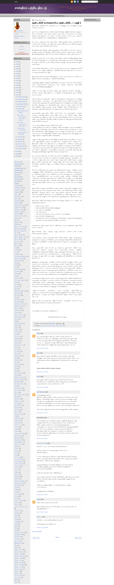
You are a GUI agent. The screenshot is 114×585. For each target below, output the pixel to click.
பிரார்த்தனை (18, 437)
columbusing (18, 170)
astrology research (19, 168)
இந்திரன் (17, 224)
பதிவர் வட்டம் (18, 424)
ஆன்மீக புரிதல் (19, 211)
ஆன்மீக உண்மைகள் (20, 205)
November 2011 (21, 99)
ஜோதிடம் (17, 571)
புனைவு (17, 450)
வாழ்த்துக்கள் (18, 521)
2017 (17, 80)
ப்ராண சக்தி (18, 466)
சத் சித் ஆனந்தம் (19, 323)
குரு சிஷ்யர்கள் (19, 299)
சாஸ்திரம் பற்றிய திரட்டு (31, 8)
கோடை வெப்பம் (19, 314)
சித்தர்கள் (17, 342)
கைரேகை (17, 312)
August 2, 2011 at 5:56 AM (42, 527)
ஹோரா (17, 582)
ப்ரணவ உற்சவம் (19, 463)
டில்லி (16, 368)
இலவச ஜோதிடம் (19, 239)
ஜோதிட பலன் (18, 560)
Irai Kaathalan (41, 392)
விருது (16, 528)
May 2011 (19, 139)
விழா (16, 530)
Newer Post (36, 538)
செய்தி (16, 358)
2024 (17, 64)
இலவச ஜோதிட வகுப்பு (21, 237)
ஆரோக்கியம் (18, 196)
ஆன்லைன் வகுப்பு (19, 215)
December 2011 (21, 97)
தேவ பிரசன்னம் (19, 390)
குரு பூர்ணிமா (18, 301)
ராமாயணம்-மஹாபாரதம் (21, 506)
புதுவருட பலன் (19, 444)
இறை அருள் (18, 241)
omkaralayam (18, 179)
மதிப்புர (17, 470)
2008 (17, 156)
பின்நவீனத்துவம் (19, 442)
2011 (17, 94)
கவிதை (16, 273)
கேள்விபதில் (18, 310)
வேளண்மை (18, 536)
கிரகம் (16, 288)
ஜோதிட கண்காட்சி (19, 551)
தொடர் (16, 392)
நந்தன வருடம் (18, 401)
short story (17, 181)
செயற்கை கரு (18, 355)
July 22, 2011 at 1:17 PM (42, 412)
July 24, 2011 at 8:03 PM (42, 438)
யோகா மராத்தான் (19, 500)
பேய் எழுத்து (18, 457)
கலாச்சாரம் (17, 271)
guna (38, 353)
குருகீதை (22, 46)
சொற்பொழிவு (18, 364)
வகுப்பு (16, 517)
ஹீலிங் (16, 579)
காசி (16, 276)
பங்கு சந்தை (18, 420)
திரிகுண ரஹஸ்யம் (19, 377)
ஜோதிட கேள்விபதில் (20, 556)
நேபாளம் (17, 411)
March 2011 (20, 144)
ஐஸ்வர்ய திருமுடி (19, 258)
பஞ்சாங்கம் (17, 422)
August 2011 (20, 106)
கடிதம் (16, 263)
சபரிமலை (17, 332)
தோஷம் (17, 396)
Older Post (78, 538)
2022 (17, 69)
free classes (18, 172)
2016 (17, 83)
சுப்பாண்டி (17, 351)
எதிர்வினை (18, 254)
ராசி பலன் (17, 504)
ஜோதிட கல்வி (18, 554)
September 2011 (21, 104)
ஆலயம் (17, 198)
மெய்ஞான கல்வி (19, 483)
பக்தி (16, 416)
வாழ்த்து (17, 519)
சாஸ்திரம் (17, 338)
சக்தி (16, 321)
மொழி (16, 487)
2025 (17, 61)
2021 (17, 71)
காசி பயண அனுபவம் (20, 280)
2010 (17, 151)
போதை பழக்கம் (19, 459)
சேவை (16, 362)
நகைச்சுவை (17, 399)
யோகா (16, 498)
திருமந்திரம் (18, 381)
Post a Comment (37, 531)
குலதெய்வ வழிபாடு (20, 303)
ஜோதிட (17, 547)
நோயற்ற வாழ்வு (19, 414)
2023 (17, 66)
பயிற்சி (16, 429)
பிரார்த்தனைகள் (19, 440)
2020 (17, 73)
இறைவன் (17, 245)
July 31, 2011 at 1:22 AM (42, 512)
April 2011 (20, 141)
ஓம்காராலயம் (18, 260)
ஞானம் (16, 366)
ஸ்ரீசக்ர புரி (17, 573)
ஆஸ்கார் (17, 218)
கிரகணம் (17, 286)
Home (16, 1)
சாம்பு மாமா (18, 336)
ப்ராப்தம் (17, 468)
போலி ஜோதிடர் (19, 461)
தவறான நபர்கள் (19, 373)
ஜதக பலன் (17, 541)
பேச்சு (16, 455)
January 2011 (20, 148)
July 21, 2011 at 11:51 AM (42, 371)
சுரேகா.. (39, 517)
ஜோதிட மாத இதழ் (19, 564)
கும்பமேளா (18, 295)
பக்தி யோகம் (18, 418)
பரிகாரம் (17, 431)
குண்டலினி (17, 293)
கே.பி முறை (18, 308)
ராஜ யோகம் (18, 510)
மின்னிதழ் (17, 476)
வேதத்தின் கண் (19, 534)
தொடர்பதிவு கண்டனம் (21, 394)
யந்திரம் (17, 489)
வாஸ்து (16, 523)
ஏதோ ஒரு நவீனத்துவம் (21, 256)
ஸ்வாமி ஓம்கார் (19, 30)
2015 (17, 85)
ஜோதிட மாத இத (19, 562)
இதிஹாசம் (17, 222)
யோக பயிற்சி (18, 494)
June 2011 (20, 136)
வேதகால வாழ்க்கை (20, 532)
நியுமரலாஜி (18, 409)
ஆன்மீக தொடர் (19, 207)
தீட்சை (16, 386)
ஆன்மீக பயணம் (19, 209)
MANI (38, 333)
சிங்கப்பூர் (17, 340)
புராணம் (17, 448)
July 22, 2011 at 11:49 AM (42, 387)
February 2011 (21, 146)
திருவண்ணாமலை (19, 383)
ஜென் (16, 545)
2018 (17, 78)
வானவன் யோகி (42, 443)
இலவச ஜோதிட (19, 234)
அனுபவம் (17, 192)
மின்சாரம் (17, 474)
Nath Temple (18, 177)
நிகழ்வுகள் (17, 407)
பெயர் (16, 453)
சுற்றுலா (17, 353)
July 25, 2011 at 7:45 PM (42, 494)
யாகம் (16, 491)
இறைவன (17, 243)
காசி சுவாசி (17, 278)
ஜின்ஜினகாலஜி (19, 543)
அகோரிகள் (17, 185)
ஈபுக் (16, 247)
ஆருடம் (17, 194)
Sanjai (38, 499)
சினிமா (16, 347)
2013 (17, 90)
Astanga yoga (18, 164)
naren (38, 376)
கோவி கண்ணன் (19, 316)
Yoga (16, 183)
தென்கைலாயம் (19, 388)
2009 (17, 153)
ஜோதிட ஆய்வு (19, 549)
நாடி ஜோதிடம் (18, 405)
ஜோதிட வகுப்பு (19, 569)
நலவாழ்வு (17, 403)
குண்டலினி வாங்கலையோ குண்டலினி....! (21, 124)
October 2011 (20, 101)
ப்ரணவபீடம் (22, 49)
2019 (17, 76)
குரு (16, 297)
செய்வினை (18, 360)
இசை (16, 220)
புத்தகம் (16, 446)
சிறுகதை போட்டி (19, 345)
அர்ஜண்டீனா (18, 190)
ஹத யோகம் (18, 577)
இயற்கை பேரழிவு (19, 228)
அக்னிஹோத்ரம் (19, 187)
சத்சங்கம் (17, 325)
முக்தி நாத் (17, 478)
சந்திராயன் (17, 329)
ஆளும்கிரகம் (18, 200)
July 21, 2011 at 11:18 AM (42, 348)
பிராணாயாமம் (18, 435)
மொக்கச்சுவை (18, 485)
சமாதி (16, 334)
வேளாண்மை (18, 538)
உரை (16, 252)
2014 (17, 87)
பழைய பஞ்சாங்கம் (20, 433)
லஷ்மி (16, 515)
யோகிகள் (17, 502)
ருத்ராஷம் (17, 513)
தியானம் (17, 375)
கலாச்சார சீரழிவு (19, 269)
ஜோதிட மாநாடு (19, 567)
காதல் (16, 282)
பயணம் (17, 427)
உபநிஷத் (17, 250)
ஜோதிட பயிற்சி (19, 558)
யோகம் (17, 496)
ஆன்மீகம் (17, 213)
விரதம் (16, 526)
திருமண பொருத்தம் (20, 379)
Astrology (17, 166)
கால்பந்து (17, 284)
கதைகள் (17, 265)
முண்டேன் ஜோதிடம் (20, 481)
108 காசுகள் (18, 161)
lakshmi (16, 174)
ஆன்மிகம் (17, 202)
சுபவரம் (17, 349)
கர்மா (16, 267)
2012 (17, 92)
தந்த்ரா (16, 371)
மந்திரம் (17, 472)
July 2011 (19, 108)
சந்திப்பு (17, 327)
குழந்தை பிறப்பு (19, 306)
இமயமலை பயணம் (20, 226)
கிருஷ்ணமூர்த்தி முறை (20, 291)
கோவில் (17, 319)
